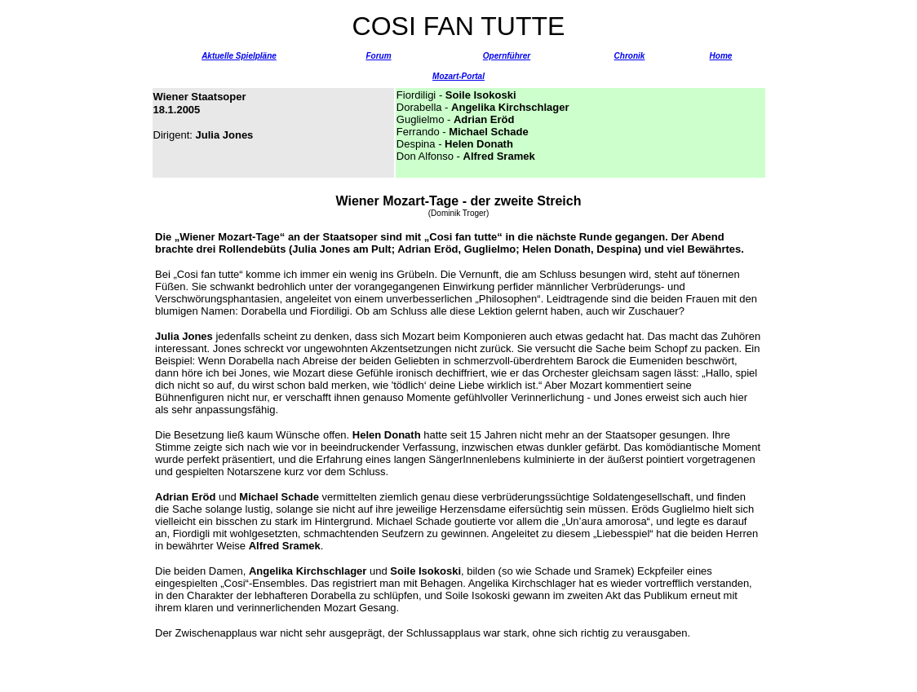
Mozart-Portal (458, 76)
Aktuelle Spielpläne (239, 55)
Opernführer (506, 55)
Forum (378, 55)
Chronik (629, 55)
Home (721, 55)
